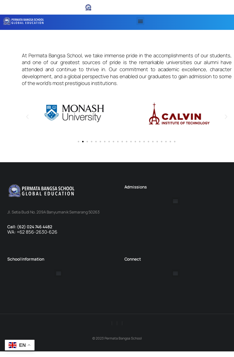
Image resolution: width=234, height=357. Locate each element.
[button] (140, 21)
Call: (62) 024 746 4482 (29, 227)
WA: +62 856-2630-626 (32, 232)
